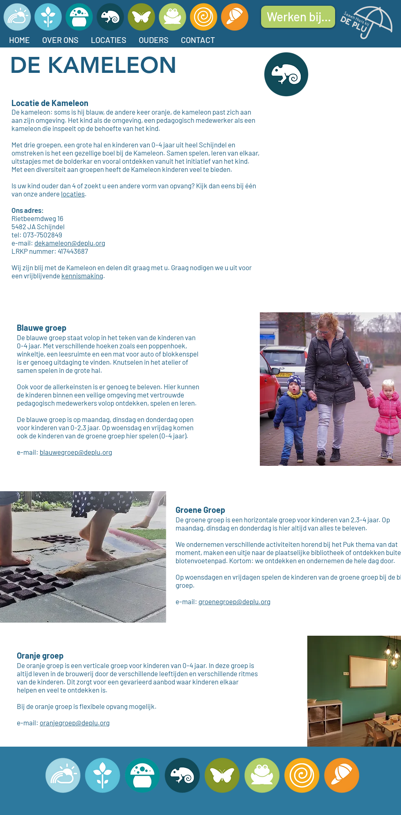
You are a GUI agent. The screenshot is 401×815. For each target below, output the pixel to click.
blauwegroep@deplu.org (76, 452)
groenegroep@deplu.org (234, 601)
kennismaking (82, 275)
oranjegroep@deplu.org (75, 722)
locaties (73, 194)
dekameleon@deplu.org (69, 243)
